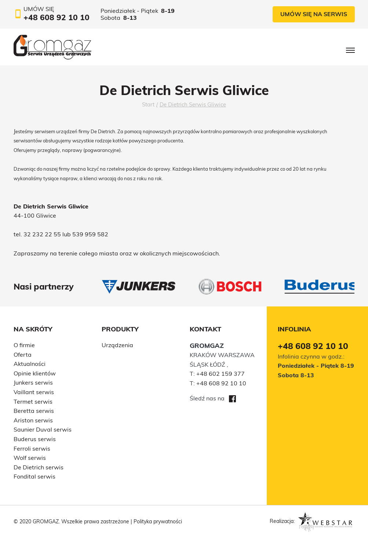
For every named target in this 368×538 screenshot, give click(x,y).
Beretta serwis (34, 410)
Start (148, 104)
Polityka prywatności (158, 521)
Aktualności (29, 363)
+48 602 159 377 (220, 373)
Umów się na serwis (313, 14)
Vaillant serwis (34, 392)
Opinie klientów (35, 373)
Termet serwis (33, 401)
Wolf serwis (30, 457)
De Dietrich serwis (38, 467)
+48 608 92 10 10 (221, 383)
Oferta (23, 354)
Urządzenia (117, 345)
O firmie (24, 345)
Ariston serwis (33, 420)
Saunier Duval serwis (43, 429)
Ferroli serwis (32, 448)
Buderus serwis (35, 439)
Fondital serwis (34, 476)
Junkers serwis (33, 382)
